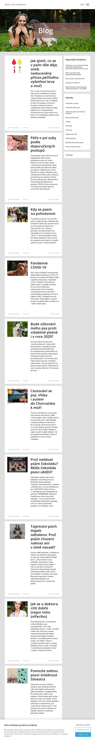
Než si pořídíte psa (72, 117)
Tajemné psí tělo (71, 134)
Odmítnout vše (83, 729)
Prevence (69, 130)
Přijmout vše (83, 735)
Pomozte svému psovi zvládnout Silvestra (44, 674)
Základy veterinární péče (74, 142)
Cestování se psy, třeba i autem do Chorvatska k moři (43, 399)
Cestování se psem (72, 103)
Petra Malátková (14, 128)
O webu (68, 122)
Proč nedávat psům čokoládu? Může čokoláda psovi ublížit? (44, 465)
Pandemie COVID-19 (39, 265)
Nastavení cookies (83, 725)
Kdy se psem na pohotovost (43, 211)
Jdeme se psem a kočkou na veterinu (75, 112)
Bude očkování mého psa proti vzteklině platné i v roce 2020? (44, 330)
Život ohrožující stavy (73, 147)
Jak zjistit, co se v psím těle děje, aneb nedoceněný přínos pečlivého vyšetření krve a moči (45, 73)
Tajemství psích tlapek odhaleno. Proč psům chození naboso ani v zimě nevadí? (44, 537)
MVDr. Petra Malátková (15, 4)
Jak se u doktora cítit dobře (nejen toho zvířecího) (44, 610)
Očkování (69, 126)
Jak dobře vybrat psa (73, 107)
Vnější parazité (71, 138)
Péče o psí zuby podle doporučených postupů (43, 144)
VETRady (69, 155)
